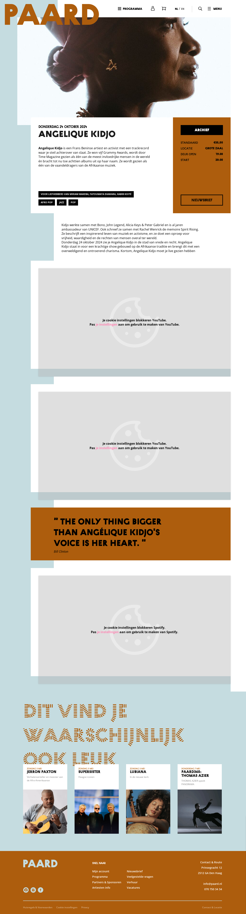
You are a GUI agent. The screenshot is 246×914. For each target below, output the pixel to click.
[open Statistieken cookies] (240, 870)
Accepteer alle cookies (213, 895)
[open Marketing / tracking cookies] (240, 882)
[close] (240, 823)
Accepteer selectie (213, 906)
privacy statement (197, 845)
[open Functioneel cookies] (240, 859)
